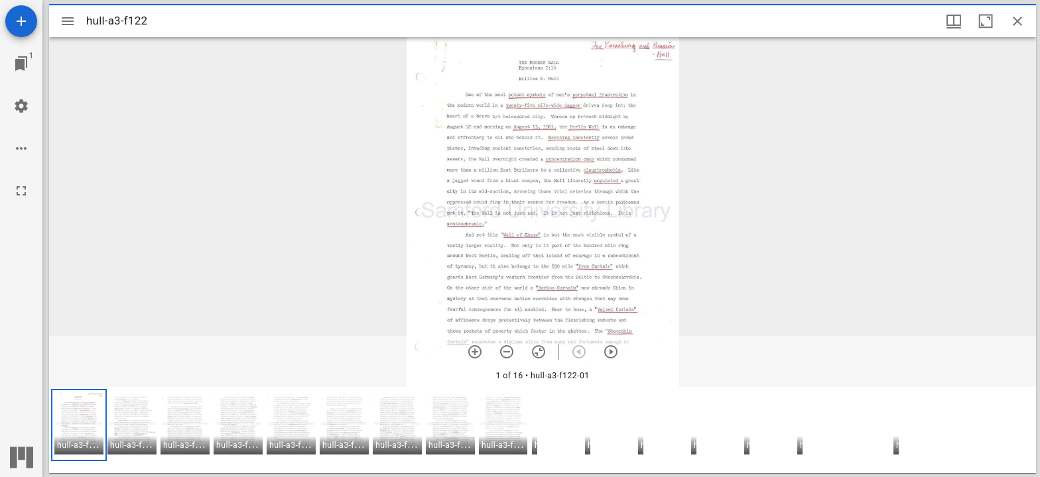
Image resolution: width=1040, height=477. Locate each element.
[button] (78, 425)
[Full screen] (21, 191)
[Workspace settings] (21, 106)
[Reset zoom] (538, 352)
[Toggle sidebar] (68, 21)
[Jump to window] (21, 64)
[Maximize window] (986, 21)
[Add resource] (21, 21)
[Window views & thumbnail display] (954, 21)
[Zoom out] (507, 352)
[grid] (542, 430)
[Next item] (611, 352)
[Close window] (1017, 21)
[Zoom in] (475, 352)
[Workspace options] (21, 148)
